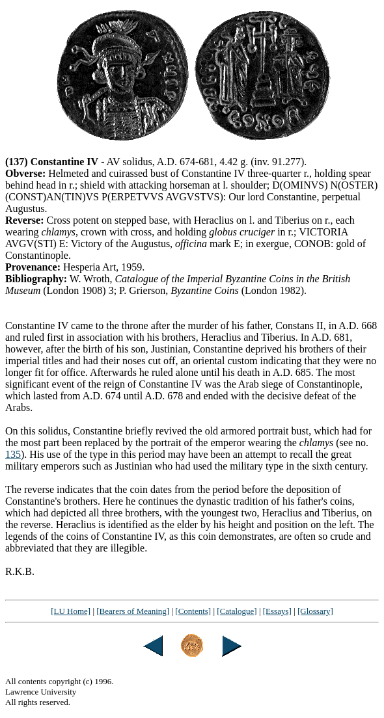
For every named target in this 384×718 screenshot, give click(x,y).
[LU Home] (70, 611)
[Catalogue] (236, 611)
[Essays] (277, 611)
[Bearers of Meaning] (132, 611)
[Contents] (193, 611)
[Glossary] (315, 611)
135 (13, 454)
